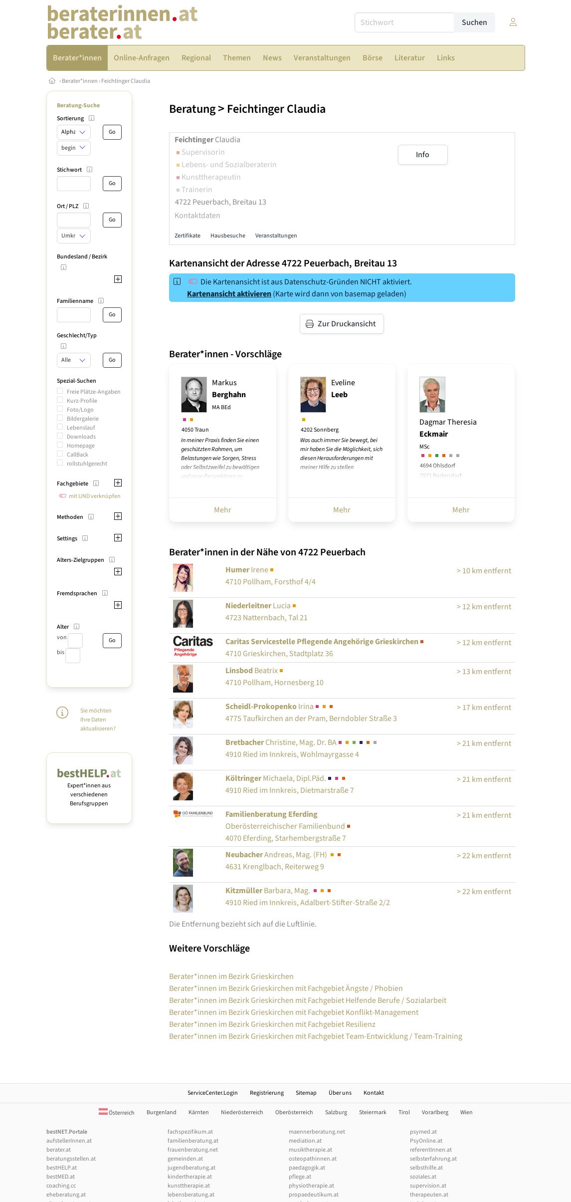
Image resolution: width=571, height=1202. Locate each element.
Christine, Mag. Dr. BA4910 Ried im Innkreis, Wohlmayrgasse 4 (302, 748)
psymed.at (423, 1132)
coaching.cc (61, 1186)
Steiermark (372, 1112)
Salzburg (336, 1112)
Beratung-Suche (78, 105)
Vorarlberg (435, 1112)
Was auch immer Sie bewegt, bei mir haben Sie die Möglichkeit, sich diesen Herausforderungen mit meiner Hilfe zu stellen (341, 454)
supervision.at (428, 1186)
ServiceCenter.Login (213, 1093)
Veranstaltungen (276, 236)
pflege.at (300, 1177)
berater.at (58, 1150)
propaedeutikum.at (314, 1195)
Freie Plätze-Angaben (94, 392)
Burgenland (162, 1112)
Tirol (404, 1112)
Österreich (117, 1113)
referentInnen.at (431, 1150)
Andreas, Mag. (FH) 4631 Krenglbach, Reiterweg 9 (284, 860)
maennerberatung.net (317, 1132)
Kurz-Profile (82, 401)
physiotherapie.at (311, 1186)
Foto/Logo (80, 410)
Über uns (340, 1093)
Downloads (81, 437)
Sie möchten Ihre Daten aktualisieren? (98, 720)
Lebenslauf (81, 428)
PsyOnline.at (426, 1141)
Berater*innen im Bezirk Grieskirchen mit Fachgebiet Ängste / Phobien (286, 988)
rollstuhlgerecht (87, 464)
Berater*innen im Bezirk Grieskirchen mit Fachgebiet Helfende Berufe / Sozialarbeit (307, 1000)
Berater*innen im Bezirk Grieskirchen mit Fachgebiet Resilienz (272, 1024)
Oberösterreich (294, 1112)
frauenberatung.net (193, 1150)
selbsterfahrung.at (433, 1159)
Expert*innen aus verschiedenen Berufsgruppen (89, 790)
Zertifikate (187, 236)
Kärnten (199, 1112)
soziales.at (423, 1177)
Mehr (222, 509)
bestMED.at (60, 1177)
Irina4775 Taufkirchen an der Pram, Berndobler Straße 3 (311, 712)
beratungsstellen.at (71, 1159)
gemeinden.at (185, 1159)
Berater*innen (80, 81)
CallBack (77, 455)
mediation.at (305, 1141)
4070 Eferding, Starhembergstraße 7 (288, 826)
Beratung (192, 109)
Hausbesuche (227, 236)
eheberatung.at (66, 1195)
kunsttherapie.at (189, 1186)
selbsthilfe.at (426, 1168)
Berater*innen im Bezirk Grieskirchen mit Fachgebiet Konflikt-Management (293, 1012)
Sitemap (306, 1093)
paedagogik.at (307, 1168)
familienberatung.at (193, 1141)
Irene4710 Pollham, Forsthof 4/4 (270, 575)
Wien (466, 1112)
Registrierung (267, 1093)
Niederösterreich (242, 1112)
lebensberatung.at (191, 1195)
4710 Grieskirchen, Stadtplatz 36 (325, 647)
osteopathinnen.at (313, 1159)
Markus (229, 394)
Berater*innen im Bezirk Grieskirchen (231, 976)
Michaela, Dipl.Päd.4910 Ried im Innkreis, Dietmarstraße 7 (289, 784)
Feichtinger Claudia (125, 81)
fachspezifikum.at (190, 1132)
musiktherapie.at (310, 1150)
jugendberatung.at (191, 1168)
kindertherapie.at (190, 1177)
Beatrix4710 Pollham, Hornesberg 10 (274, 676)
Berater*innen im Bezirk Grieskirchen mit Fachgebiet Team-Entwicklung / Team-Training (315, 1036)
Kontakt (374, 1093)
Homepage (81, 446)
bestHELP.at (61, 1168)
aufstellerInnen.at (69, 1141)
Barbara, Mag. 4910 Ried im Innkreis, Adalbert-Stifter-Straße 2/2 (307, 896)
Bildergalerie (83, 419)
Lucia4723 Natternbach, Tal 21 (266, 611)
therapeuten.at (429, 1195)
